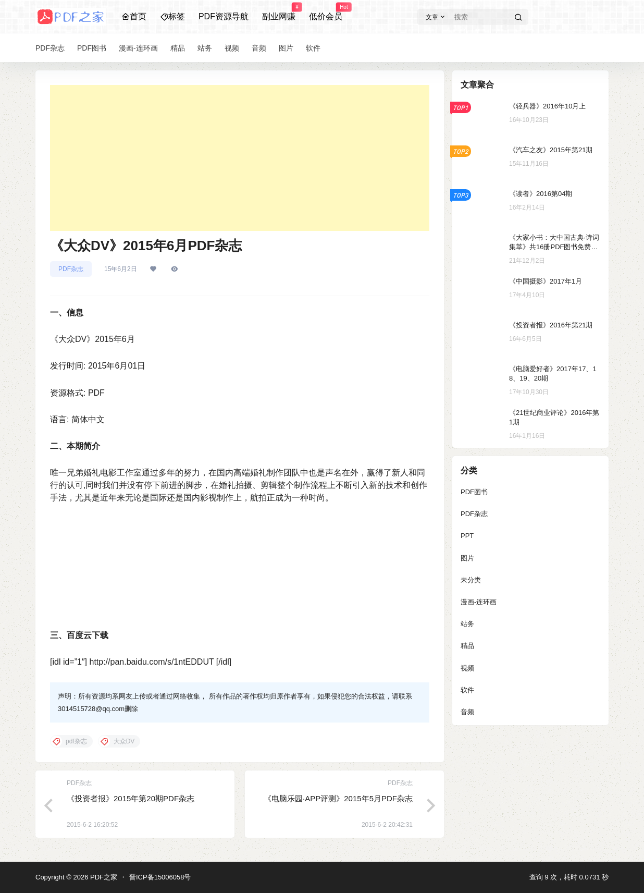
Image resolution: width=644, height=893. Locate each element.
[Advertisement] (239, 158)
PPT (467, 536)
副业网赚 (278, 12)
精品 (467, 646)
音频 (467, 712)
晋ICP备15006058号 (160, 877)
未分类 (471, 580)
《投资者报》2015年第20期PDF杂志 (130, 798)
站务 (467, 624)
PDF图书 (474, 492)
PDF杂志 (70, 269)
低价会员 (325, 12)
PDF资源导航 (224, 16)
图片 (467, 558)
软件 (467, 690)
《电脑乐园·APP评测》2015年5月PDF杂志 (338, 798)
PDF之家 (102, 877)
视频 (467, 668)
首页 (133, 16)
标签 (172, 16)
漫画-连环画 (479, 602)
